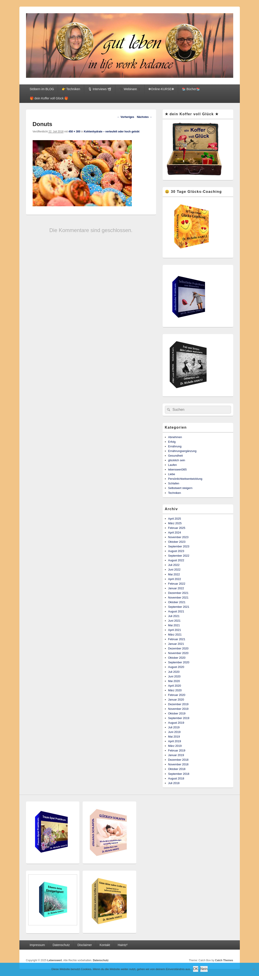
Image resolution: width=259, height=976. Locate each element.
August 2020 (176, 667)
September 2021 (178, 606)
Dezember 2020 (178, 648)
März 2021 (175, 634)
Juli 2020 (174, 671)
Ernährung (175, 446)
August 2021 (176, 611)
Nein (204, 969)
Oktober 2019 (177, 713)
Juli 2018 (174, 783)
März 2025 (175, 523)
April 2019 (174, 741)
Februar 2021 (176, 639)
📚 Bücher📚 (191, 89)
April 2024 (174, 532)
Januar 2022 (176, 588)
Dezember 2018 (178, 759)
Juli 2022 (174, 565)
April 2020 (174, 685)
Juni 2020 (174, 676)
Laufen (172, 465)
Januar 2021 (176, 643)
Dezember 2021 (178, 593)
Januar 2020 (176, 699)
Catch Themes (224, 960)
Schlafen (173, 483)
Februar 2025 (176, 528)
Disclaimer (84, 945)
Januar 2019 (176, 755)
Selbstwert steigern (180, 488)
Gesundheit (175, 455)
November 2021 (178, 597)
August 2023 (176, 551)
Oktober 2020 (177, 657)
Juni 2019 (174, 732)
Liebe (171, 474)
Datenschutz (61, 945)
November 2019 (178, 708)
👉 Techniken (71, 89)
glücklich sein (176, 460)
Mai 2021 (174, 625)
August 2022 (176, 560)
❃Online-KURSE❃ (161, 89)
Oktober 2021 (177, 602)
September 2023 (178, 546)
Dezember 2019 (178, 704)
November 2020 (178, 653)
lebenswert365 (177, 469)
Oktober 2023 (177, 541)
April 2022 (174, 579)
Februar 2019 (176, 750)
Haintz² (122, 945)
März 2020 (175, 690)
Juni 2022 (174, 569)
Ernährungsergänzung (182, 451)
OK (195, 969)
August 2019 (176, 722)
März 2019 (175, 745)
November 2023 (178, 537)
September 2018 (178, 773)
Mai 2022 (174, 574)
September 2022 (178, 555)
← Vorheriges (125, 117)
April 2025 (174, 518)
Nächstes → (144, 117)
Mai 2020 (174, 681)
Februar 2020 (176, 695)
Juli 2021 (174, 616)
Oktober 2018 (177, 769)
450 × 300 (74, 131)
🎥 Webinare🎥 (130, 89)
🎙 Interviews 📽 (100, 89)
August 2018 (176, 778)
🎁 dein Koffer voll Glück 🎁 (49, 98)
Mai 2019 (174, 736)
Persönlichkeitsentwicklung (185, 478)
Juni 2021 (174, 620)
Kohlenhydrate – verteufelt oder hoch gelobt (111, 131)
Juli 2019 (174, 727)
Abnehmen (175, 437)
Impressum (37, 945)
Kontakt (105, 945)
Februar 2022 (176, 583)
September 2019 (178, 718)
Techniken (174, 493)
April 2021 (174, 630)
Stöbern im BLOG (42, 89)
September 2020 (178, 662)
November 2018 (178, 764)
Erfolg (172, 441)
